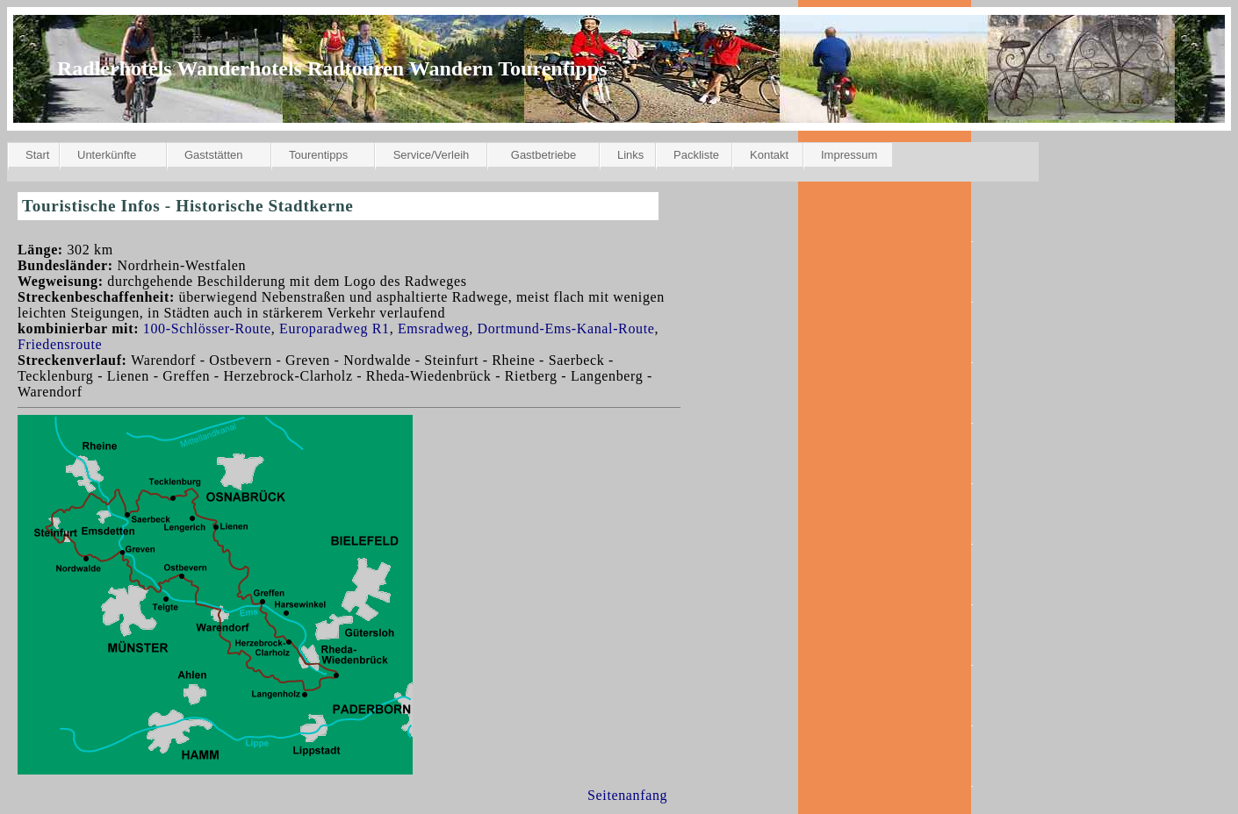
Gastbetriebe (543, 154)
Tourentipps (318, 154)
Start (37, 154)
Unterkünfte (106, 154)
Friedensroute (60, 344)
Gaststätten (213, 154)
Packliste (696, 154)
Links (630, 154)
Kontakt (769, 154)
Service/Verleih (431, 154)
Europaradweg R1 (334, 328)
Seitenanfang (627, 795)
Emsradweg (433, 328)
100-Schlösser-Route (207, 328)
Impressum (849, 154)
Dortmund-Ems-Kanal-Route (566, 328)
